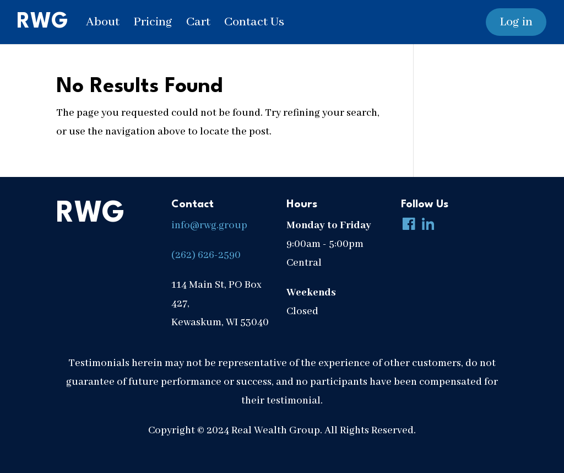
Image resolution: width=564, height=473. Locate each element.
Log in (516, 22)
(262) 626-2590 (206, 255)
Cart (198, 22)
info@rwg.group (209, 225)
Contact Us (254, 22)
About (103, 22)
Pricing (152, 22)
